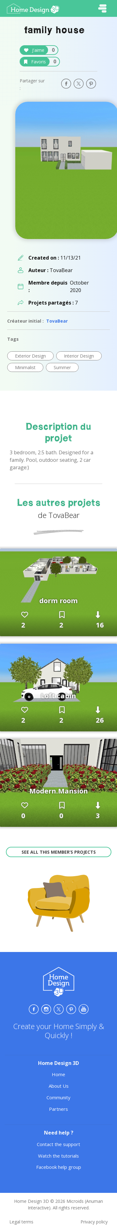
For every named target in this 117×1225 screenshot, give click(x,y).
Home (58, 1074)
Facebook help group (58, 1167)
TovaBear (57, 321)
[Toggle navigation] (102, 8)
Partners (58, 1109)
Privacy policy (94, 1222)
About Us (59, 1086)
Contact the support (58, 1144)
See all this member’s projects (59, 852)
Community (58, 1097)
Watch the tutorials (58, 1156)
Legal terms (21, 1222)
